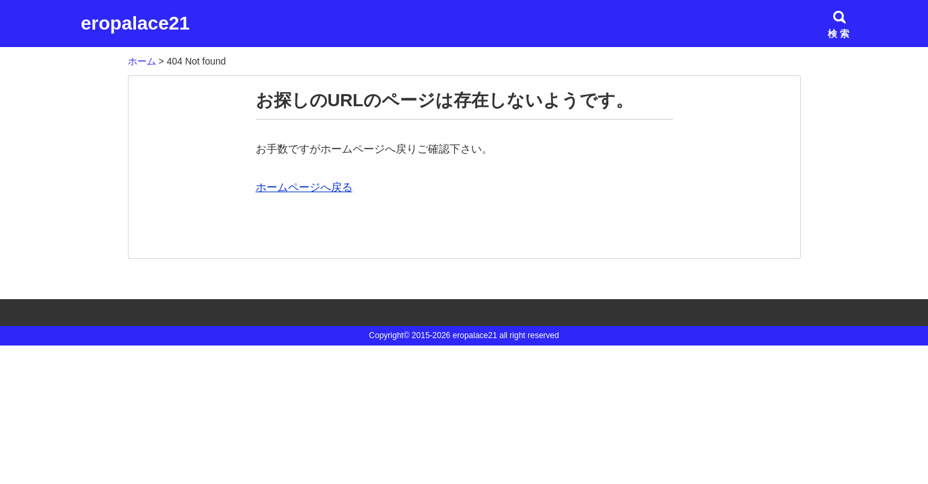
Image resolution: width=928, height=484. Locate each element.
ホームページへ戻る (304, 187)
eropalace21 (135, 23)
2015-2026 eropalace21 (454, 335)
